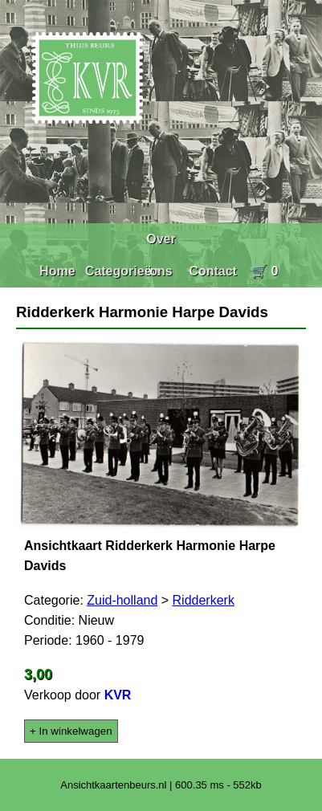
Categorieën (122, 271)
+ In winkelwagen (71, 731)
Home (57, 271)
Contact (213, 271)
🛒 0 (264, 271)
